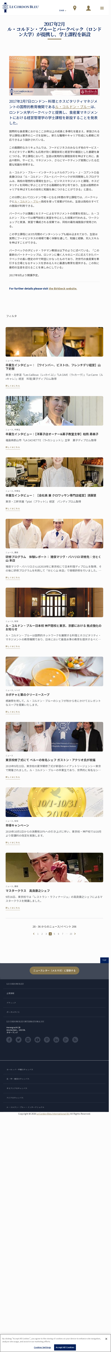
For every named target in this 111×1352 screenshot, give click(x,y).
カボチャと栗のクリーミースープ (28, 697)
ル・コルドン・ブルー (73, 106)
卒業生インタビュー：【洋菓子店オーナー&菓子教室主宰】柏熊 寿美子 (52, 436)
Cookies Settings (42, 1347)
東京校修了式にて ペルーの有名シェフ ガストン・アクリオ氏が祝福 (50, 762)
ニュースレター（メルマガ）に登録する (54, 970)
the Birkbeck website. (63, 288)
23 (71, 933)
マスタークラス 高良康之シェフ (28, 893)
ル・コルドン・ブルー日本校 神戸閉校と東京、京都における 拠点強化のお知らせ (53, 630)
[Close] (106, 1339)
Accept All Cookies (65, 1347)
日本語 (63, 11)
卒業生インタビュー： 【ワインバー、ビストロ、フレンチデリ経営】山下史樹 (53, 369)
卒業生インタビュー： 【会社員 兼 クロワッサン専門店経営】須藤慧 (51, 498)
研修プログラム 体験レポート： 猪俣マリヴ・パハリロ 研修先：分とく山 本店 (53, 561)
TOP (104, 960)
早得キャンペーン (17, 828)
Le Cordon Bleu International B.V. (53, 1113)
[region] (55, 1343)
